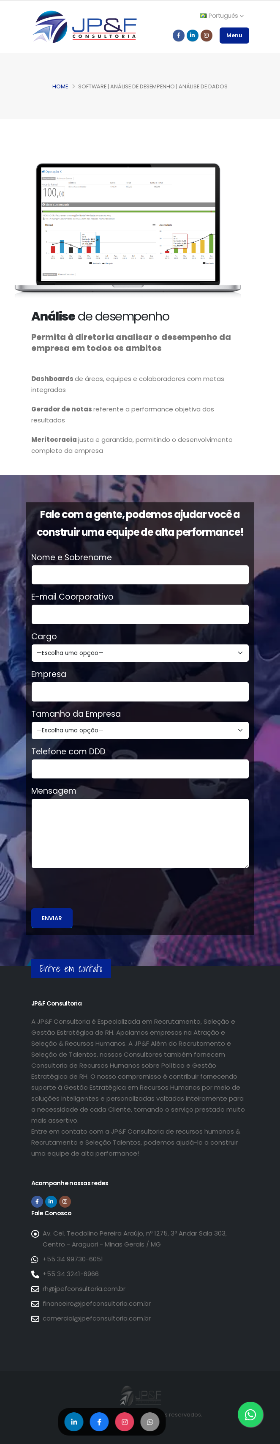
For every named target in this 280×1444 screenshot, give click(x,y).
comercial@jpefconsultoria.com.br (97, 1318)
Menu (234, 35)
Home (60, 86)
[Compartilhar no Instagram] (124, 1421)
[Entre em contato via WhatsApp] (250, 1414)
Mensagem (53, 791)
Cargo (44, 636)
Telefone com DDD (68, 751)
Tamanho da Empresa (76, 714)
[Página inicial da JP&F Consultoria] (84, 26)
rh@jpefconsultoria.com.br (84, 1288)
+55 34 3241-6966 (71, 1273)
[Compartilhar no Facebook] (99, 1421)
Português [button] (222, 15)
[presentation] (95, 891)
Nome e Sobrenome (71, 557)
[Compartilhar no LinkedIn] (74, 1421)
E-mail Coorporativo (72, 597)
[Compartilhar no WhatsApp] (150, 1421)
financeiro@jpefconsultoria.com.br (97, 1303)
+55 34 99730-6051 (73, 1259)
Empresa (48, 674)
